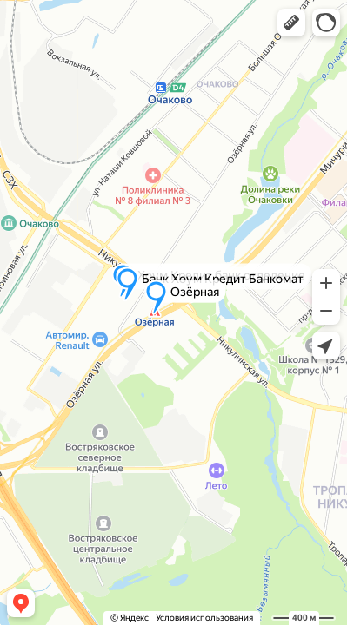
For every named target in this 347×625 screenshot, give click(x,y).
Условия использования (204, 617)
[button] (291, 22)
